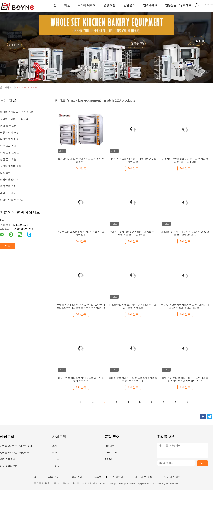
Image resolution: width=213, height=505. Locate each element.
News (97, 477)
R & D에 (109, 459)
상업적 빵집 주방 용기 (12, 199)
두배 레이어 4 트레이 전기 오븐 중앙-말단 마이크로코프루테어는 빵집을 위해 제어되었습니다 (81, 306)
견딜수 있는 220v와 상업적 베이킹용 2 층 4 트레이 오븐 (81, 233)
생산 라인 (109, 445)
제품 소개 (54, 477)
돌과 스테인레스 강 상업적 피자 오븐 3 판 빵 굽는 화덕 (81, 160)
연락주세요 (150, 5)
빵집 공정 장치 (8, 186)
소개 (54, 445)
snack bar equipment (27, 87)
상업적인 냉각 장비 (10, 179)
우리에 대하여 (86, 5)
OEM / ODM (111, 452)
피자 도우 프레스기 (10, 152)
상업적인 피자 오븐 (10, 166)
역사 (54, 452)
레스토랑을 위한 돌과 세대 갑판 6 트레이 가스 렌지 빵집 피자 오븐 (133, 306)
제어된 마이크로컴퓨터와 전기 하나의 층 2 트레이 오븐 (133, 160)
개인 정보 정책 (143, 477)
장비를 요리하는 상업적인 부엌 (17, 112)
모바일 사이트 (172, 477)
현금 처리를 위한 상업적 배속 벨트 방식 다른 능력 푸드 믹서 (81, 379)
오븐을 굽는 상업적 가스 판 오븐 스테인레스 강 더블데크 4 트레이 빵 (133, 379)
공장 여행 (109, 5)
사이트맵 (118, 477)
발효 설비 (5, 172)
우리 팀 (56, 466)
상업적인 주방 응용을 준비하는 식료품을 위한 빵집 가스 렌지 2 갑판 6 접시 (133, 233)
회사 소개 (77, 477)
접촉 (7, 245)
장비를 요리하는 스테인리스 (15, 119)
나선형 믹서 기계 (9, 139)
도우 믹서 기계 (8, 145)
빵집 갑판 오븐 (8, 125)
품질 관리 (129, 5)
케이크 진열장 (8, 193)
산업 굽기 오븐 (8, 159)
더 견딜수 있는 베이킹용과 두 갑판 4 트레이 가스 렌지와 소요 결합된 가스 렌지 (185, 306)
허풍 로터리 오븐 (9, 132)
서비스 (55, 459)
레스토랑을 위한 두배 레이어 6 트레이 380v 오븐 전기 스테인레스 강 (185, 233)
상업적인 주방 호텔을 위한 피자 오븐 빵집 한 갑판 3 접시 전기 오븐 (185, 160)
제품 (67, 5)
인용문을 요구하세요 (178, 5)
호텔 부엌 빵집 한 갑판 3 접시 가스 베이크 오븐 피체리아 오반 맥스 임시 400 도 (185, 379)
